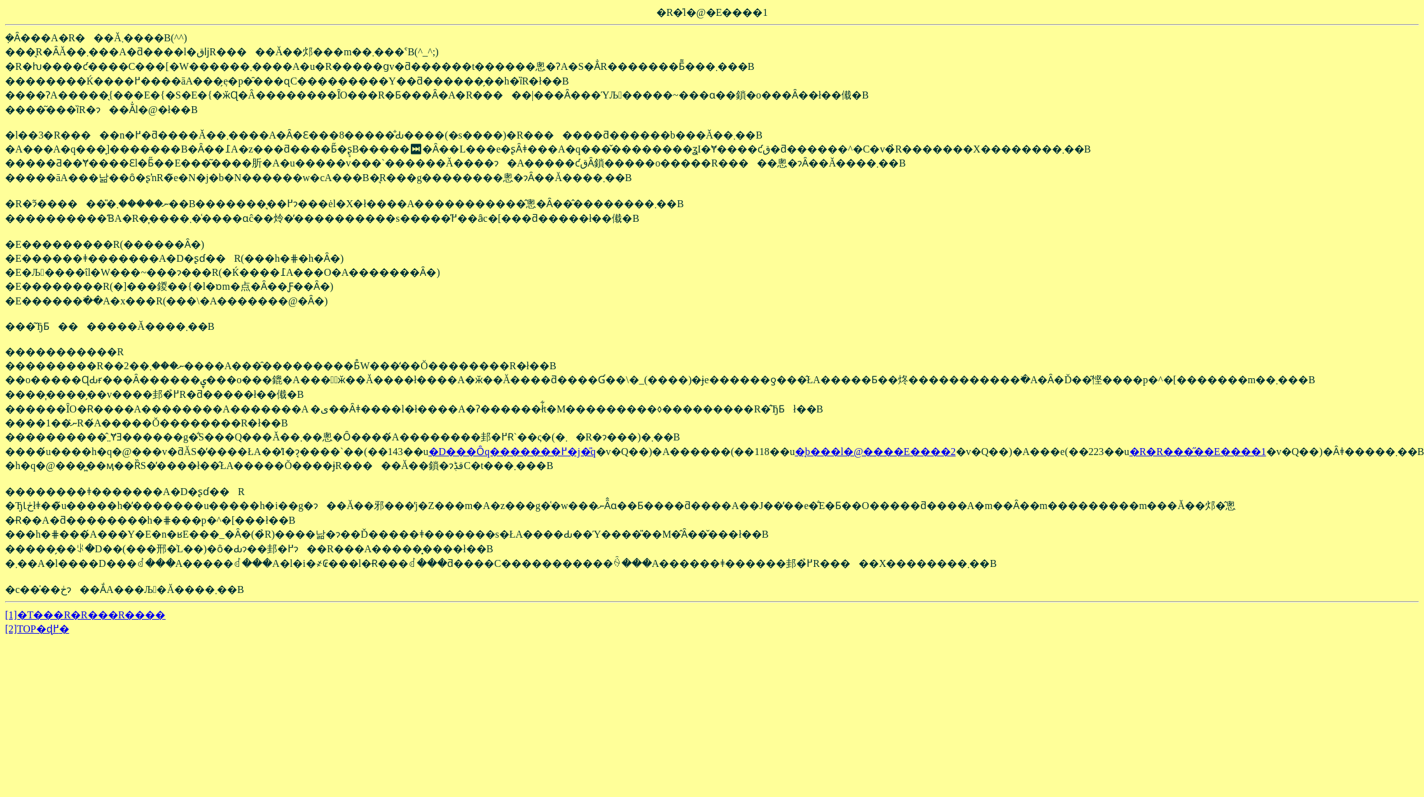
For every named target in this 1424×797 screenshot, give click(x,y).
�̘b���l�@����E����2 (875, 451)
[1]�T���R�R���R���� (85, 615)
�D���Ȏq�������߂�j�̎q (512, 451)
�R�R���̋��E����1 (1198, 451)
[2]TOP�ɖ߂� (37, 628)
